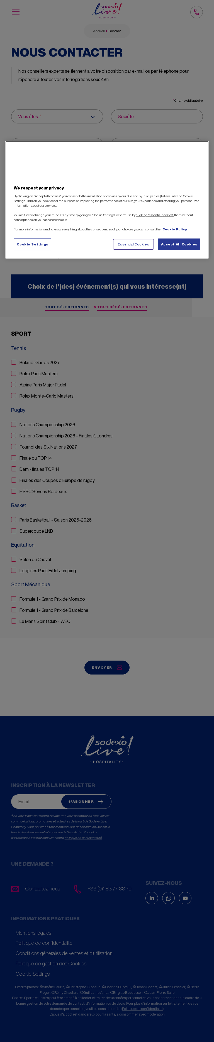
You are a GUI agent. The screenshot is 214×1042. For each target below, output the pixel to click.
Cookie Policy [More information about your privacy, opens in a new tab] (174, 229)
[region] (107, 200)
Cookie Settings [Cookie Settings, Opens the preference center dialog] (32, 244)
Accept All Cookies (179, 244)
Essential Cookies (133, 244)
